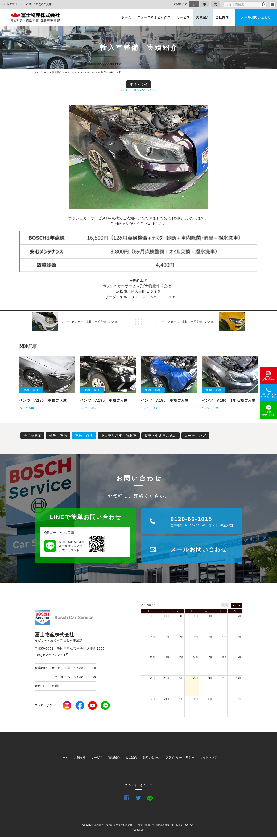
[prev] (234, 605)
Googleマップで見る (51, 655)
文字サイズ (180, 4)
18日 (224, 657)
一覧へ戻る (138, 322)
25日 (224, 678)
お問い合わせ (151, 757)
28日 (166, 699)
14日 (166, 657)
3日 (210, 616)
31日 (210, 699)
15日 (181, 657)
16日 (195, 657)
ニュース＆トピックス (154, 17)
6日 (153, 636)
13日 (152, 657)
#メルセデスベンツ (133, 90)
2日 (196, 616)
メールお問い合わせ (256, 17)
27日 (152, 699)
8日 (182, 636)
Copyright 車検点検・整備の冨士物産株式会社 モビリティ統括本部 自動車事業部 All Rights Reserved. (138, 825)
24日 (210, 678)
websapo (138, 830)
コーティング (195, 435)
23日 (195, 678)
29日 (152, 616)
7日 (167, 636)
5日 (239, 616)
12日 (238, 636)
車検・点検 (139, 84)
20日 (152, 678)
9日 (196, 636)
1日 (182, 616)
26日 (238, 678)
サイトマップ (208, 757)
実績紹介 (202, 17)
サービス (183, 17)
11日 (224, 636)
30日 (166, 616)
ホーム (126, 17)
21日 (166, 678)
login (273, 4)
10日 (210, 636)
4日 (225, 616)
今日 (225, 605)
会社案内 (222, 17)
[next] (239, 605)
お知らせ (79, 757)
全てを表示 (33, 435)
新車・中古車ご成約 (161, 435)
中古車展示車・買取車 (119, 435)
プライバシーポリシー (180, 757)
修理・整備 (58, 435)
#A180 (152, 90)
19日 (238, 657)
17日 (210, 657)
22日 (181, 678)
